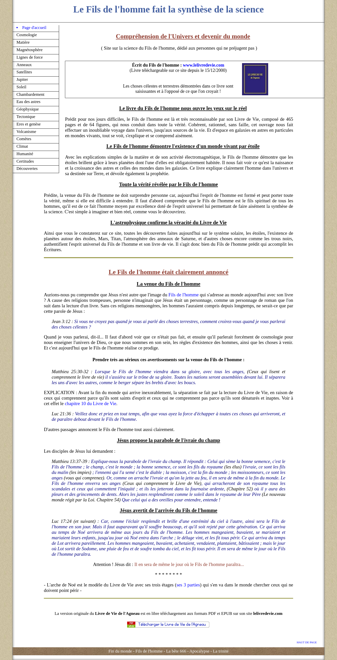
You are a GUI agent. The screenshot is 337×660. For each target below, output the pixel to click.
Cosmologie (26, 34)
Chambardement (30, 94)
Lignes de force (29, 57)
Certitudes (25, 161)
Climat (22, 146)
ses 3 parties (188, 584)
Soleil (21, 87)
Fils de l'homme (183, 294)
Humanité (24, 153)
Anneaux (24, 64)
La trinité (221, 651)
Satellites (24, 72)
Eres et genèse (28, 124)
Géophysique (27, 109)
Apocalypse (199, 651)
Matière (23, 42)
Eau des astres (28, 101)
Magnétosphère (29, 49)
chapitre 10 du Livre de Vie (90, 403)
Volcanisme (26, 131)
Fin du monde (120, 651)
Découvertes (27, 168)
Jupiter (22, 79)
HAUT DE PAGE (307, 642)
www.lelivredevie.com (203, 65)
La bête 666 (176, 651)
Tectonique (25, 116)
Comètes (23, 138)
